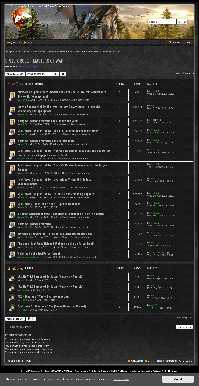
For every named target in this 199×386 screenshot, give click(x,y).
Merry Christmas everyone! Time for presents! (46, 140)
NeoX (24, 100)
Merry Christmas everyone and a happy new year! (47, 120)
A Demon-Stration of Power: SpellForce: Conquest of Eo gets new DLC (60, 213)
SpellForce (45, 371)
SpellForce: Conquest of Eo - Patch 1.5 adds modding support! (56, 194)
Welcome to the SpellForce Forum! (38, 253)
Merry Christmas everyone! (34, 223)
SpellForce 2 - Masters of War (34, 60)
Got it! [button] (178, 379)
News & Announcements (75, 100)
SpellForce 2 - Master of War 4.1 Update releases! (48, 203)
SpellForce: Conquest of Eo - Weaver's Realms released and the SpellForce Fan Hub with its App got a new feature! (63, 152)
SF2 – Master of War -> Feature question (43, 296)
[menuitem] (27, 42)
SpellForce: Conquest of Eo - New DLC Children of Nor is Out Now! (57, 130)
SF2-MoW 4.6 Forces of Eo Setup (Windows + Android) (50, 276)
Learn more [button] (121, 379)
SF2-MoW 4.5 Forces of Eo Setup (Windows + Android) (50, 286)
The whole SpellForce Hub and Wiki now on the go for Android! (55, 243)
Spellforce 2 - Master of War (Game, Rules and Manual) (51, 306)
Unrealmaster (28, 257)
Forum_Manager (28, 66)
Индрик (155, 119)
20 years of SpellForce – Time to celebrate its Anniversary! (54, 233)
